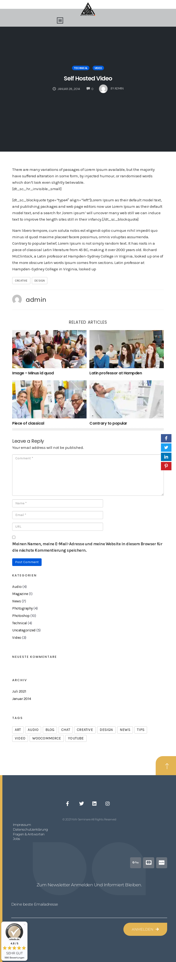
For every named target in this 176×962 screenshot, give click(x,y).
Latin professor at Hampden (115, 373)
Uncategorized (24, 630)
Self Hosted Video (88, 78)
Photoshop (21, 616)
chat (65, 730)
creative (21, 280)
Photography (22, 608)
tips (140, 730)
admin (36, 299)
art (18, 730)
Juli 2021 (19, 691)
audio (33, 730)
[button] (60, 20)
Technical (81, 68)
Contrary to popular (108, 423)
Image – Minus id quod (33, 373)
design (39, 280)
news (125, 730)
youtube (76, 738)
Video (98, 68)
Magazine (20, 594)
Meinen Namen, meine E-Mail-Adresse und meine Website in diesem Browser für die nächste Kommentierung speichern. (87, 547)
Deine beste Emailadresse (34, 904)
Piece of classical (28, 423)
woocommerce (46, 738)
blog (50, 730)
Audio (17, 587)
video (20, 738)
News (16, 601)
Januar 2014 (21, 699)
